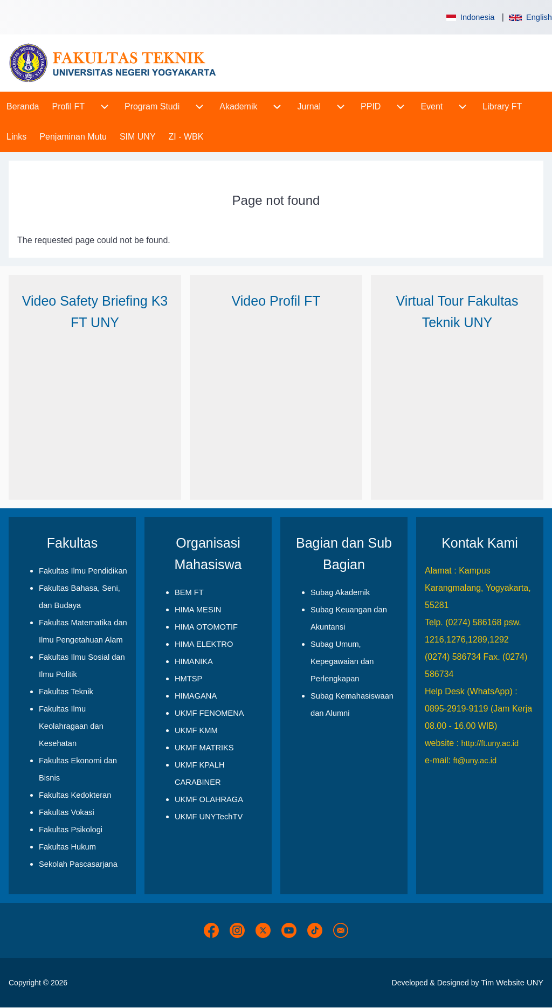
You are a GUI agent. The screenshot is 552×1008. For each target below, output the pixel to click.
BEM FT (189, 592)
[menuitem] (23, 107)
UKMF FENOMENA (209, 713)
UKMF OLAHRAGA (209, 799)
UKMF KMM (196, 730)
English (530, 17)
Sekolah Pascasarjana (78, 864)
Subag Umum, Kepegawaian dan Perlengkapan (342, 661)
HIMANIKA (194, 661)
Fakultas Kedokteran (75, 795)
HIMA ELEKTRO (204, 644)
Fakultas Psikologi (70, 829)
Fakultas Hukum (67, 847)
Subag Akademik (340, 592)
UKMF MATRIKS (204, 747)
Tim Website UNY (512, 982)
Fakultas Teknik (66, 691)
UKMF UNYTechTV (209, 816)
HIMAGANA (196, 696)
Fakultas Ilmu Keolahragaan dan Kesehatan (71, 726)
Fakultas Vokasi (66, 812)
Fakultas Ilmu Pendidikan (83, 571)
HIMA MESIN (198, 609)
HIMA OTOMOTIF (206, 627)
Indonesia (469, 17)
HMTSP (188, 678)
